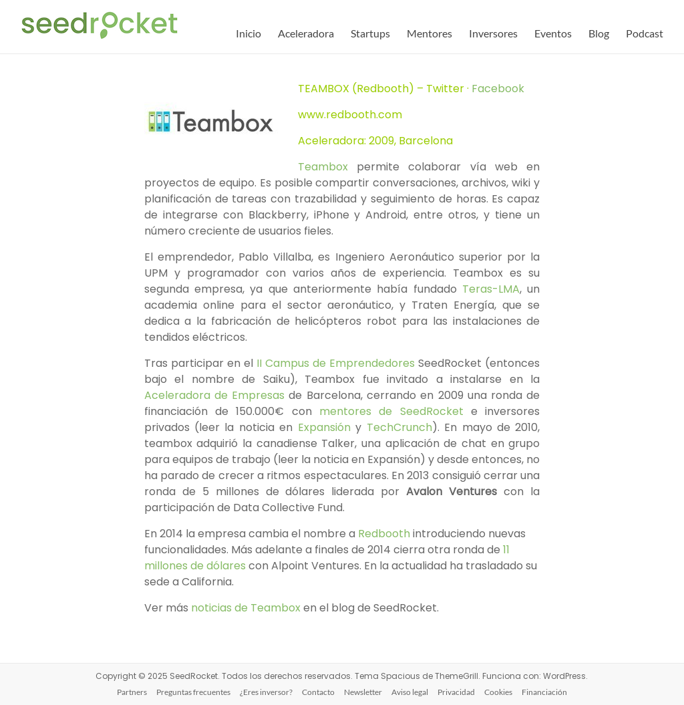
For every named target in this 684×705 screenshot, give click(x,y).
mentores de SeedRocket (391, 411)
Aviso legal (409, 692)
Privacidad (456, 692)
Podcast (644, 33)
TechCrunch (399, 427)
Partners (132, 692)
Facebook (498, 88)
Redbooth (384, 533)
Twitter (445, 88)
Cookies (498, 692)
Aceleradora (306, 33)
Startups (370, 33)
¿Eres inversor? (266, 692)
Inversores (493, 33)
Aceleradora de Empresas (214, 395)
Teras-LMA (491, 289)
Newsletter (363, 692)
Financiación (544, 692)
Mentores (429, 33)
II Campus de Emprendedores (335, 363)
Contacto (318, 692)
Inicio (248, 33)
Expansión (326, 427)
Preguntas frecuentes (193, 692)
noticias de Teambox (246, 607)
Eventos (553, 33)
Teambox (323, 166)
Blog (598, 33)
